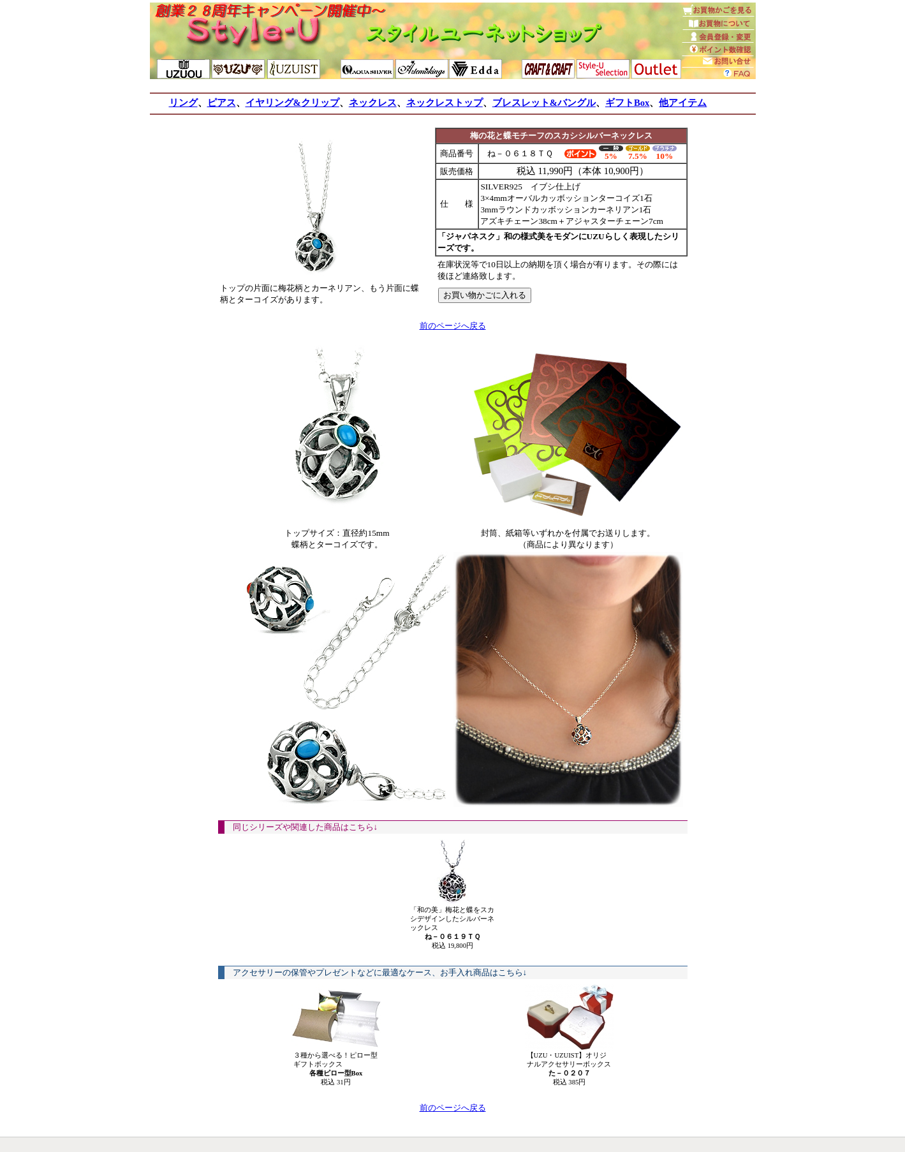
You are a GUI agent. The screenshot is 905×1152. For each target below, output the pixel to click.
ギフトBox (627, 103)
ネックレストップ (444, 103)
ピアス (221, 103)
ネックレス (373, 103)
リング (183, 103)
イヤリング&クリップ (292, 103)
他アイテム (683, 103)
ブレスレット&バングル (544, 103)
